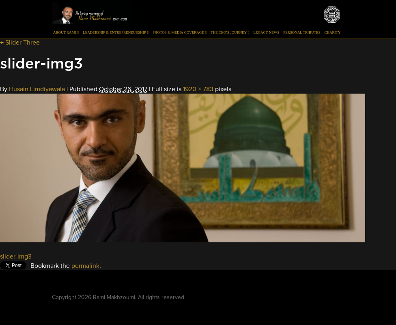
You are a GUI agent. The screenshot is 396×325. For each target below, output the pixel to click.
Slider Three (20, 42)
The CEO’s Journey (230, 32)
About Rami (66, 32)
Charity (333, 32)
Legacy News (266, 32)
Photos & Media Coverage (180, 32)
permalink (85, 266)
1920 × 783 (198, 89)
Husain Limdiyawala (37, 89)
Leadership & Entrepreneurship (115, 32)
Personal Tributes (301, 32)
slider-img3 (16, 256)
